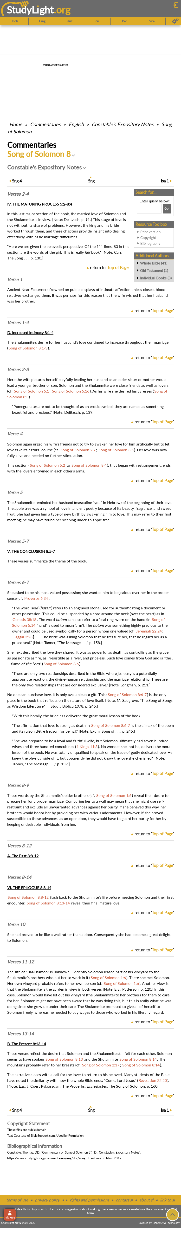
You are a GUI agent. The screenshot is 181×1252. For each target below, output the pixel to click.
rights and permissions (89, 1199)
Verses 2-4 (18, 194)
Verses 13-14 (20, 1033)
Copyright (148, 237)
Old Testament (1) (154, 270)
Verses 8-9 (18, 785)
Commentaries (45, 124)
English (76, 124)
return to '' (109, 267)
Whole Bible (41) (153, 263)
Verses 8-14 (19, 877)
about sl (146, 1199)
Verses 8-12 (19, 845)
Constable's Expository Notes (123, 124)
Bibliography (150, 243)
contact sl (124, 1199)
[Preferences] (175, 21)
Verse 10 (16, 924)
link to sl (167, 1199)
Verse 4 (14, 433)
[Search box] (149, 208)
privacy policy (47, 1199)
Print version (150, 232)
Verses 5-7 (18, 541)
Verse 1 (14, 279)
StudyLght (30, 10)
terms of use (17, 1199)
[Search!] (167, 208)
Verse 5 (14, 492)
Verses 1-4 (18, 322)
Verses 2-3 (18, 369)
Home (15, 124)
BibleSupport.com (43, 1135)
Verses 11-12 (20, 961)
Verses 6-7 (18, 582)
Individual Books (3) (156, 278)
